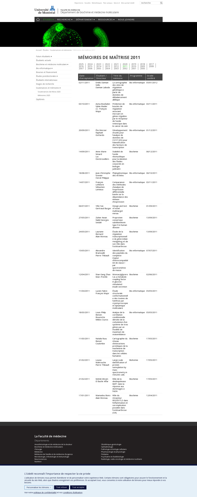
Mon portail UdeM (127, 3)
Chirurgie (38, 449)
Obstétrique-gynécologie (111, 444)
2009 (142, 66)
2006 (90, 68)
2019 (133, 64)
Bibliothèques (97, 3)
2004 (107, 68)
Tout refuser (61, 487)
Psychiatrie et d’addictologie (112, 456)
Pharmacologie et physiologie (113, 452)
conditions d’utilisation (72, 492)
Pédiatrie (105, 454)
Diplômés (40, 99)
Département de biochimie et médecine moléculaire (90, 12)
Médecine (39, 452)
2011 (125, 66)
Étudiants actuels (43, 60)
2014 (98, 66)
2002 (125, 68)
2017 (151, 64)
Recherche (64, 19)
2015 (90, 66)
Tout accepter (78, 487)
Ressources (105, 19)
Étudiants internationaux (46, 80)
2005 (98, 68)
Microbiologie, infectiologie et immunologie (52, 456)
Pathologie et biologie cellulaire (114, 449)
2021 (116, 64)
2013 (107, 66)
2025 (81, 64)
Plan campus (107, 3)
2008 (151, 66)
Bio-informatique (43, 68)
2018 (142, 64)
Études (47, 19)
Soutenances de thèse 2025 (49, 91)
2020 (125, 64)
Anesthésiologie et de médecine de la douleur (53, 444)
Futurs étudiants (43, 56)
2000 (142, 68)
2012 (116, 66)
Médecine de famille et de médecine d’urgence (54, 454)
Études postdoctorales (46, 76)
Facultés (87, 3)
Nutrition (38, 461)
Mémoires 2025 (44, 95)
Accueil (38, 19)
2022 (107, 64)
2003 (116, 68)
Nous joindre (126, 19)
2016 (81, 66)
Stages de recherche (45, 84)
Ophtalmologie (107, 447)
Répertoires (79, 3)
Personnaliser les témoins (39, 487)
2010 (133, 66)
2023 (98, 64)
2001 (133, 68)
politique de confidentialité (45, 492)
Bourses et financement (46, 72)
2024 (90, 64)
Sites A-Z (117, 3)
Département (84, 19)
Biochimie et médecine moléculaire (51, 64)
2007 (81, 68)
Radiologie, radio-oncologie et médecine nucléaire (121, 459)
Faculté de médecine (70, 10)
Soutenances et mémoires (61, 50)
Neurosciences (41, 459)
